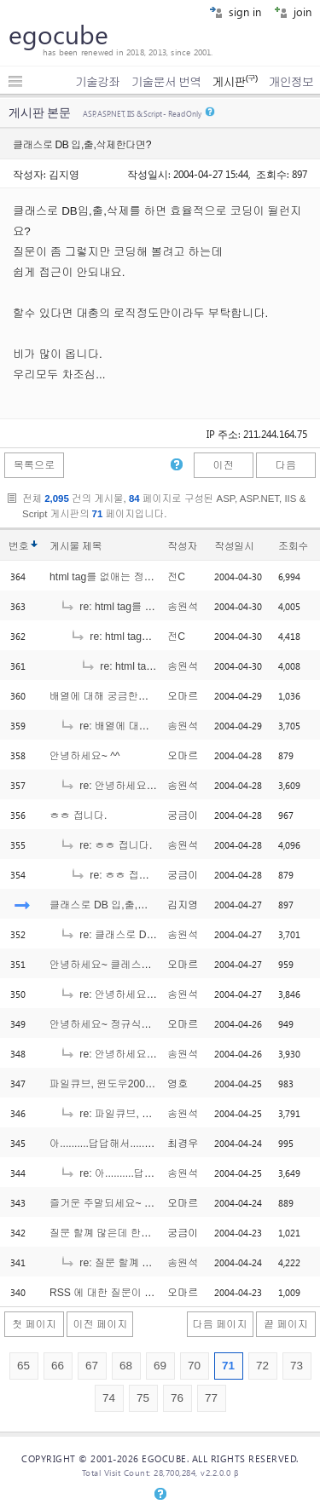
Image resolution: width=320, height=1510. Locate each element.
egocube (58, 34)
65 (23, 1365)
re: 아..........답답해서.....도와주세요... (155, 1173)
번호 (18, 546)
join (292, 11)
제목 (92, 546)
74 (108, 1398)
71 (228, 1365)
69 (160, 1365)
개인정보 (291, 82)
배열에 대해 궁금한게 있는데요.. (124, 696)
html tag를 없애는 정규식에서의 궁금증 (139, 577)
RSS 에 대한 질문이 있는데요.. (120, 1293)
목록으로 (34, 465)
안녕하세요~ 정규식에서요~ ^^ (120, 1024)
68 (125, 1365)
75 (143, 1398)
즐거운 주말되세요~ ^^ (101, 1203)
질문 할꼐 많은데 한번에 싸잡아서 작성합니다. (156, 1233)
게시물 (75, 546)
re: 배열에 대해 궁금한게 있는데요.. (152, 726)
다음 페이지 (220, 1324)
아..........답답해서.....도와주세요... (127, 1144)
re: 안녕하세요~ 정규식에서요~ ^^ (148, 1054)
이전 (222, 465)
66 (57, 1365)
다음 (286, 465)
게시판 (234, 82)
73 (296, 1365)
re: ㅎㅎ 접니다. (106, 845)
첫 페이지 (34, 1324)
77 (211, 1398)
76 (177, 1398)
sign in (235, 11)
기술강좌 (97, 82)
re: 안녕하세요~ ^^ (112, 786)
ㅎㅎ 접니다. (78, 815)
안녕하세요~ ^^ (84, 756)
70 (194, 1365)
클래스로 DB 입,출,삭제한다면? (122, 905)
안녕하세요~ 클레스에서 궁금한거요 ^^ (139, 965)
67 (91, 1365)
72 (262, 1365)
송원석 (182, 607)
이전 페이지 (100, 1324)
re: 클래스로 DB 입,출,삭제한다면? (150, 935)
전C (176, 577)
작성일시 (234, 546)
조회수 (293, 546)
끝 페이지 (286, 1324)
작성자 (182, 546)
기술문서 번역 (166, 82)
